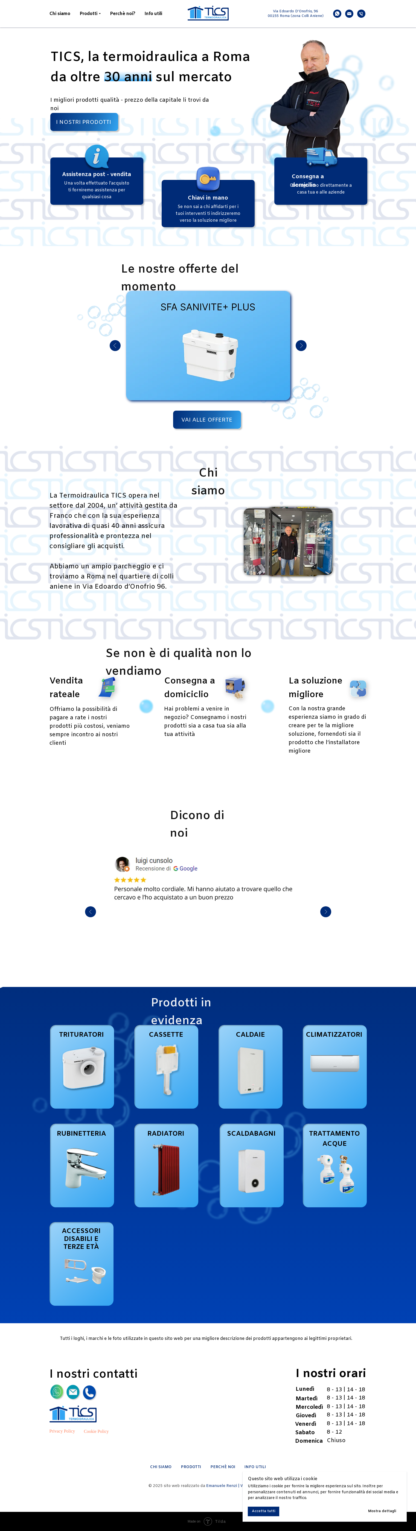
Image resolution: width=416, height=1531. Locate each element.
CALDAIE (250, 1035)
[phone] (361, 14)
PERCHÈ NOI (222, 1467)
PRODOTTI (191, 1467)
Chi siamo (60, 14)
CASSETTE (166, 1035)
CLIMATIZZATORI (334, 1035)
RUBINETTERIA (81, 1134)
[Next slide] (325, 911)
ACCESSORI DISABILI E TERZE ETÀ (81, 1239)
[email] (349, 14)
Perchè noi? (122, 14)
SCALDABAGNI (251, 1134)
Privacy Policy (62, 1431)
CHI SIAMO (160, 1467)
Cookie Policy (96, 1431)
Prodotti (88, 14)
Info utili (153, 14)
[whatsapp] (337, 14)
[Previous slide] (90, 911)
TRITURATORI (81, 1035)
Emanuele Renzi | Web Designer (237, 1486)
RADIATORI (165, 1134)
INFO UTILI (255, 1467)
